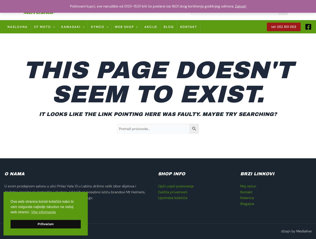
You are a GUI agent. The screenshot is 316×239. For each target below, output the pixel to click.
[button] (284, 27)
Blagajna (247, 203)
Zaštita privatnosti (172, 192)
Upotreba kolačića (172, 198)
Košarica (247, 198)
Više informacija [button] (43, 212)
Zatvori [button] (240, 6)
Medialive (304, 231)
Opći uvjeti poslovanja (176, 186)
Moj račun (248, 186)
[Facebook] (308, 27)
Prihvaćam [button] (46, 224)
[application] (53, 26)
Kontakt (246, 192)
